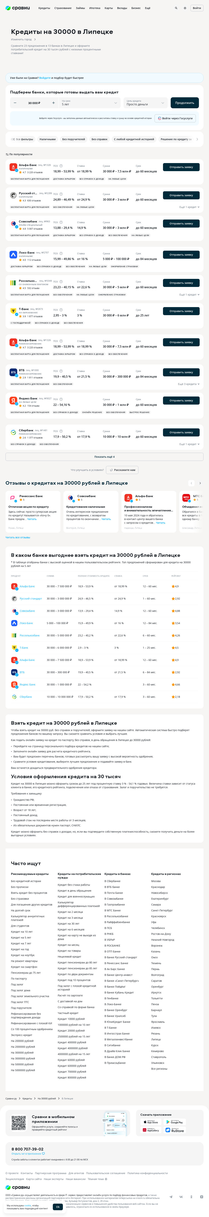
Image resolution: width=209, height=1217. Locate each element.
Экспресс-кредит (21, 1035)
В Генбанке (111, 998)
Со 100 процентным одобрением (32, 1029)
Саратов (156, 980)
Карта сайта (34, 1179)
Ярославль (158, 1022)
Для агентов (76, 1173)
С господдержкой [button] (21, 323)
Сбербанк (26, 696)
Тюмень (156, 963)
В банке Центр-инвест (118, 975)
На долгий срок (20, 910)
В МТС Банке (112, 910)
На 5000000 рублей (23, 1070)
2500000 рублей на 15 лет (74, 1036)
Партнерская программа (50, 1173)
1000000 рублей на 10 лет (74, 1024)
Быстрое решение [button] (140, 412)
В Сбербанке (112, 881)
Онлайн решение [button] (92, 412)
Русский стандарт (31, 598)
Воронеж (156, 945)
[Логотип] (18, 1187)
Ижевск (156, 1027)
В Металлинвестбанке (118, 1039)
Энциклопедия (15, 1179)
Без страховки (20, 898)
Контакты (27, 1173)
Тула (154, 1016)
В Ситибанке (112, 1045)
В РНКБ (108, 934)
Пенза (155, 1004)
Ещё (147, 8)
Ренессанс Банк (31, 496)
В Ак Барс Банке (114, 969)
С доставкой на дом (70, 1001)
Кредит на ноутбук (22, 955)
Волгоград (157, 975)
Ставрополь (158, 1057)
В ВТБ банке (112, 887)
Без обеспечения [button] (62, 207)
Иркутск (156, 992)
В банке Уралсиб (115, 1016)
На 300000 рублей (22, 1052)
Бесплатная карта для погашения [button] (30, 179)
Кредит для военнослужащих (76, 896)
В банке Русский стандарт (120, 957)
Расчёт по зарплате (70, 995)
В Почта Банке (113, 893)
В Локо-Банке (112, 1004)
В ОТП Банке (112, 951)
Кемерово (157, 1051)
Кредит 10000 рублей (71, 1019)
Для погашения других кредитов (31, 904)
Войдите (45, 78)
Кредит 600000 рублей (72, 1065)
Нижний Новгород (162, 939)
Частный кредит (68, 1013)
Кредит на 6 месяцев (71, 929)
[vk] (181, 1197)
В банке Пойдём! (114, 986)
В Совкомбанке (113, 898)
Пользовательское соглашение (105, 1173)
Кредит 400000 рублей (72, 1042)
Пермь (155, 969)
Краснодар (158, 887)
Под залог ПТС (20, 1002)
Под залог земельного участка (30, 996)
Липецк (156, 1039)
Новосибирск (159, 893)
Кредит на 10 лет (22, 931)
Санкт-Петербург (162, 910)
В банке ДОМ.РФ (114, 1057)
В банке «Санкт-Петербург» (121, 980)
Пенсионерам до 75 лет (26, 972)
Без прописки (19, 887)
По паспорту (19, 978)
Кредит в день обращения (74, 890)
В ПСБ (108, 928)
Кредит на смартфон (24, 967)
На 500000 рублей (22, 1064)
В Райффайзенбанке (117, 922)
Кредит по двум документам (75, 974)
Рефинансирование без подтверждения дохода (26, 1015)
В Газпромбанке (114, 904)
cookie (27, 1205)
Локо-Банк (26, 623)
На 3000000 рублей (23, 1058)
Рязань (155, 1033)
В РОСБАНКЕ (112, 945)
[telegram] (171, 1197)
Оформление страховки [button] (124, 266)
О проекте (12, 1173)
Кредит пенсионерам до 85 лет (77, 968)
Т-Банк (24, 647)
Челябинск (158, 928)
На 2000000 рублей (23, 1046)
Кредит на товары (69, 950)
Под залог (17, 984)
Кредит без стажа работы (74, 884)
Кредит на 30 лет (68, 923)
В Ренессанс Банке (116, 963)
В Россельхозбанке (116, 916)
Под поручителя (21, 1008)
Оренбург (157, 986)
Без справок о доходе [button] (92, 179)
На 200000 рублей (22, 1041)
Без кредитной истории (26, 881)
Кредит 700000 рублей (72, 1071)
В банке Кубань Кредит (119, 992)
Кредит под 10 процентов (74, 980)
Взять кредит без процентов (29, 893)
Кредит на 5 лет (21, 937)
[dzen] (201, 1197)
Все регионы (159, 1068)
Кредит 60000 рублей (71, 1060)
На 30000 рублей (47, 1098)
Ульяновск (157, 1063)
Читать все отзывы (18, 537)
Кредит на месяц (68, 945)
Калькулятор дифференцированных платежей (79, 904)
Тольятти (157, 998)
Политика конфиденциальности (147, 1173)
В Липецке (67, 1098)
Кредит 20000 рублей (71, 1030)
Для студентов (20, 925)
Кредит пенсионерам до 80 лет (77, 962)
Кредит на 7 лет (21, 943)
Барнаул (156, 1010)
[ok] (191, 1197)
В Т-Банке (110, 1027)
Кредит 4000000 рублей (73, 1048)
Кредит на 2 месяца (70, 912)
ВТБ (22, 672)
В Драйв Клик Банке (117, 1051)
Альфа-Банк (144, 496)
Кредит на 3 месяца (70, 917)
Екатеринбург (160, 898)
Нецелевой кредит (69, 956)
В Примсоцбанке (115, 1063)
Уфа (153, 922)
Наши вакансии (76, 1179)
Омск (154, 957)
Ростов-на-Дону (161, 934)
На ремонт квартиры (24, 961)
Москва (156, 881)
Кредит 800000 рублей (72, 1077)
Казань (155, 951)
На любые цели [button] (117, 179)
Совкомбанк (86, 496)
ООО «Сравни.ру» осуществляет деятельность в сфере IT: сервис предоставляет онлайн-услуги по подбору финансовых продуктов (76, 1195)
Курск (154, 1045)
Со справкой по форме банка (76, 1007)
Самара (156, 904)
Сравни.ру (11, 1098)
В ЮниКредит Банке (117, 1022)
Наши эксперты (54, 1179)
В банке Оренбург (115, 1010)
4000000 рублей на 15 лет (74, 1054)
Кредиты (27, 1098)
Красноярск (158, 916)
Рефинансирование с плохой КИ (31, 1023)
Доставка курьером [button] (64, 179)
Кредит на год (20, 949)
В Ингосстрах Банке (117, 1033)
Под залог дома (20, 990)
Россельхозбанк (30, 635)
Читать (31, 519)
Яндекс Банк (27, 684)
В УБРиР (109, 939)
